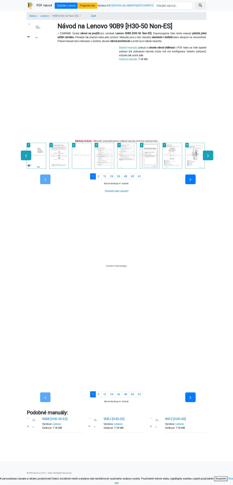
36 (118, 176)
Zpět (93, 15)
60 (132, 176)
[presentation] (24, 155)
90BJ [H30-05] (114, 419)
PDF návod (39, 5)
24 (111, 176)
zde (141, 55)
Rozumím (220, 478)
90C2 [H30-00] (175, 419)
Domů (32, 15)
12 (104, 176)
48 (125, 176)
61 (139, 176)
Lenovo (44, 15)
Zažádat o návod (66, 5)
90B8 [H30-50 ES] (54, 419)
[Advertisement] (70, 68)
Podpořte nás (87, 5)
